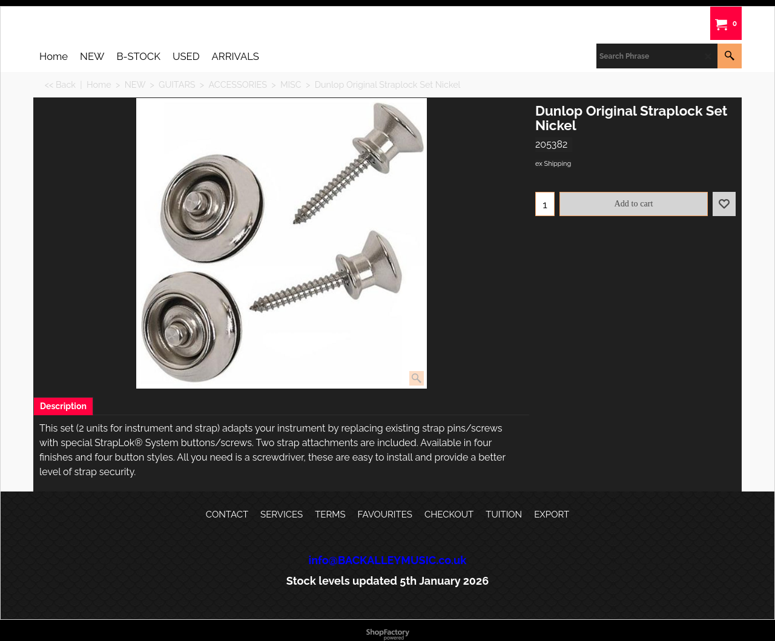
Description (63, 406)
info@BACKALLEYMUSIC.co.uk (388, 560)
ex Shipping (553, 164)
